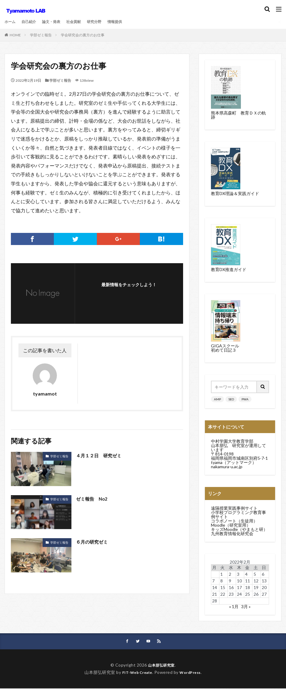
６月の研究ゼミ (93, 542)
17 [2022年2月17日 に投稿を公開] (239, 587)
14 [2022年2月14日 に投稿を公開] (214, 587)
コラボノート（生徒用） (234, 520)
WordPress (192, 672)
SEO (231, 399)
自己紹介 (31, 21)
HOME (15, 35)
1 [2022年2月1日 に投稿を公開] (221, 574)
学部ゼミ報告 (41, 35)
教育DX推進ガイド (228, 269)
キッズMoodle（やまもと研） (239, 529)
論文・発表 (56, 21)
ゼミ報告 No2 (93, 499)
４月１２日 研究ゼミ (100, 455)
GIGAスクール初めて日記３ (225, 348)
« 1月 (233, 606)
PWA (245, 399)
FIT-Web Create (135, 672)
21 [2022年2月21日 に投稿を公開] (214, 594)
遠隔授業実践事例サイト (234, 508)
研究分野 (105, 21)
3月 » (246, 606)
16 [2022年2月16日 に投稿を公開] (231, 587)
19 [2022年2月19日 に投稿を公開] (256, 587)
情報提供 (128, 21)
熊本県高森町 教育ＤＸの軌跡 (238, 115)
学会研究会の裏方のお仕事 (82, 35)
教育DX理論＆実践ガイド (235, 193)
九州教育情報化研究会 (232, 533)
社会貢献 (82, 21)
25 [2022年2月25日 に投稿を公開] (247, 594)
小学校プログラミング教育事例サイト (238, 514)
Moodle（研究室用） (231, 525)
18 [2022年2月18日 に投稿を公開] (247, 587)
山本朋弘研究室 (161, 665)
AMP (217, 399)
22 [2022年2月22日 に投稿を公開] (222, 594)
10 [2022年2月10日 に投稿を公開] (239, 580)
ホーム (11, 21)
